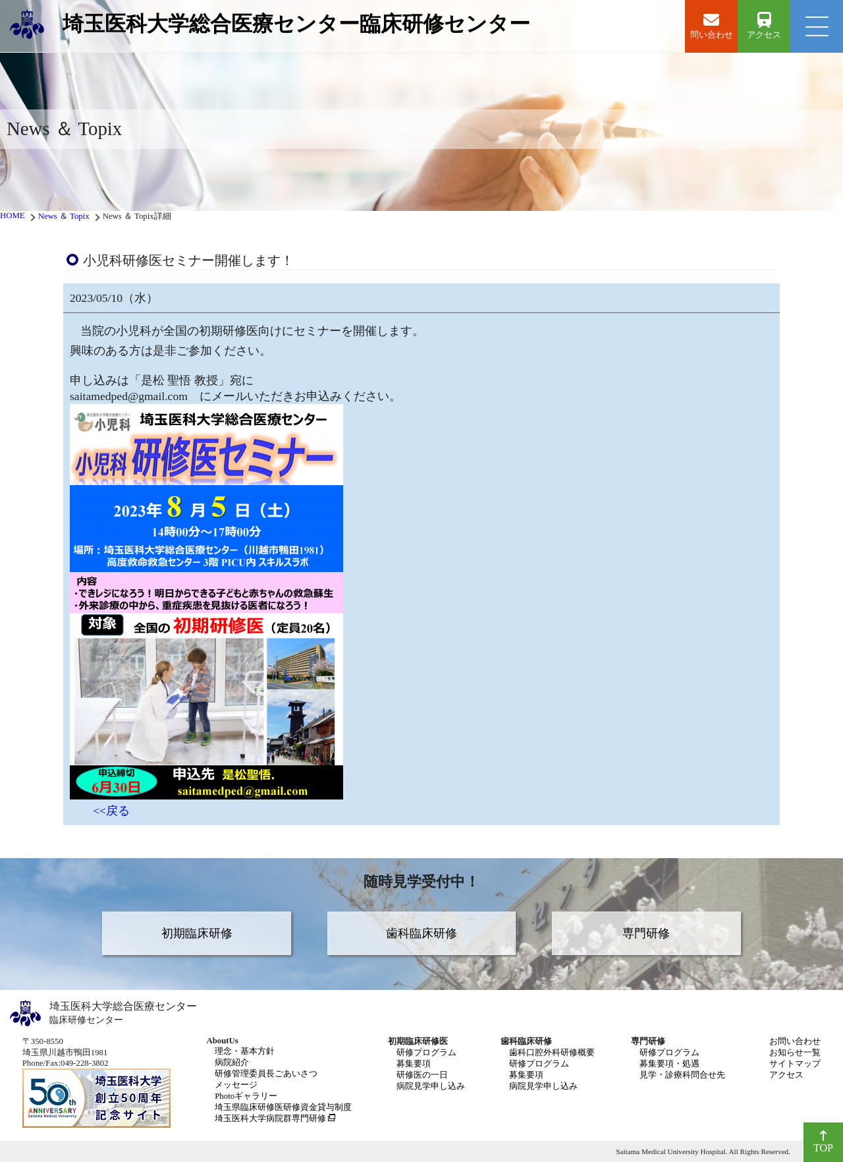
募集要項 (413, 1063)
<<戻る (111, 810)
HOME (12, 215)
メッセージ (236, 1084)
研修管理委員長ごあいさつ (266, 1073)
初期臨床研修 (196, 933)
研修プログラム (426, 1052)
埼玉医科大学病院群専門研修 (270, 1118)
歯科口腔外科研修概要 (552, 1052)
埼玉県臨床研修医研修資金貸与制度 (283, 1107)
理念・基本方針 (245, 1051)
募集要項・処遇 (669, 1063)
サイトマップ (795, 1063)
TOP (823, 1141)
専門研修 (646, 933)
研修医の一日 (422, 1075)
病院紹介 (232, 1062)
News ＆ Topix (64, 216)
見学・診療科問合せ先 (682, 1075)
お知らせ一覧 (795, 1052)
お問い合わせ (795, 1041)
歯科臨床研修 (421, 933)
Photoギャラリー (246, 1096)
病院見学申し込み (430, 1086)
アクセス (786, 1075)
